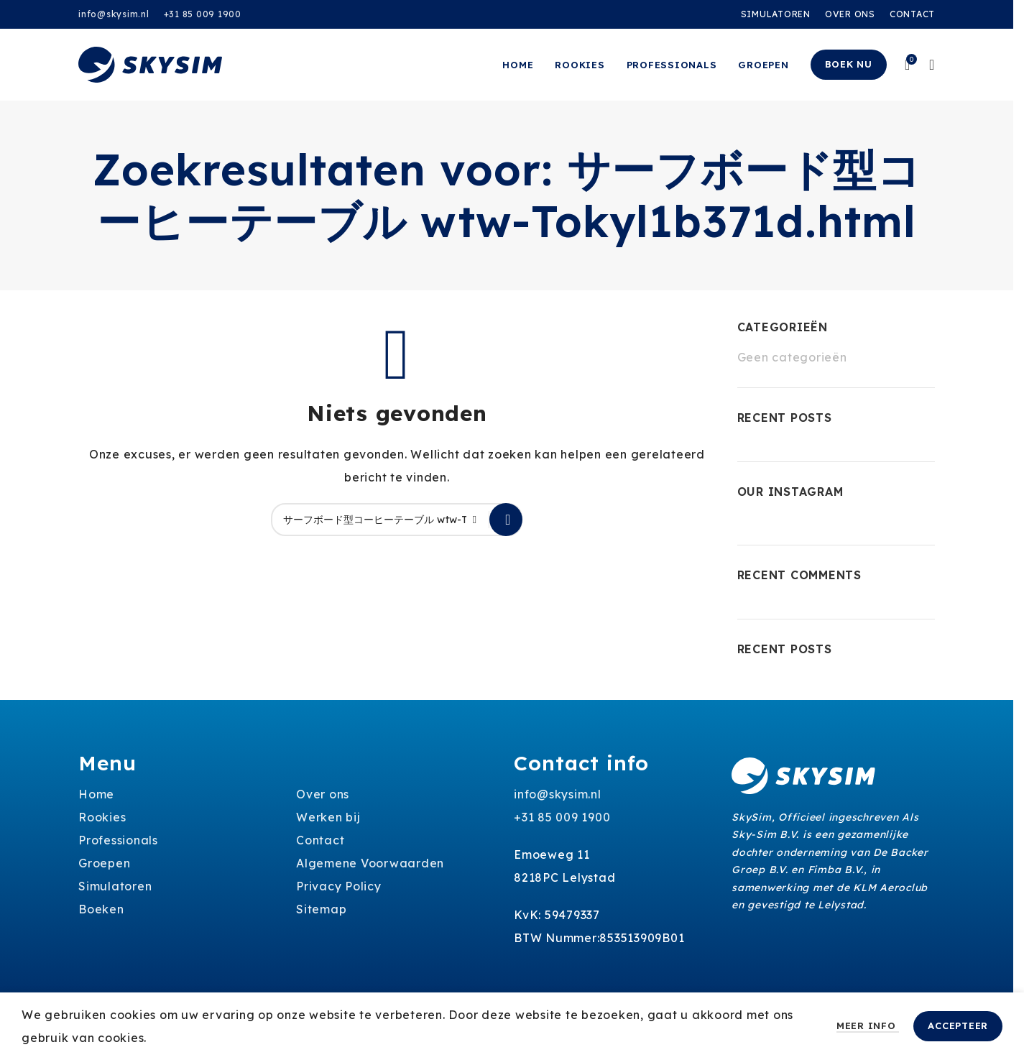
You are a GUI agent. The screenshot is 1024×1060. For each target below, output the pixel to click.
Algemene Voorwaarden (370, 863)
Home (96, 794)
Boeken (101, 909)
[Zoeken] (396, 519)
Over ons (322, 794)
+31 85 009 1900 (202, 14)
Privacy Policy (339, 886)
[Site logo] (150, 63)
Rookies (102, 817)
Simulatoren (115, 886)
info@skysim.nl (113, 14)
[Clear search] (478, 519)
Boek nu (848, 64)
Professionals (118, 840)
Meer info (868, 1025)
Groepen (104, 863)
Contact (320, 840)
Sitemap (321, 909)
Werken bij (328, 817)
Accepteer (958, 1025)
